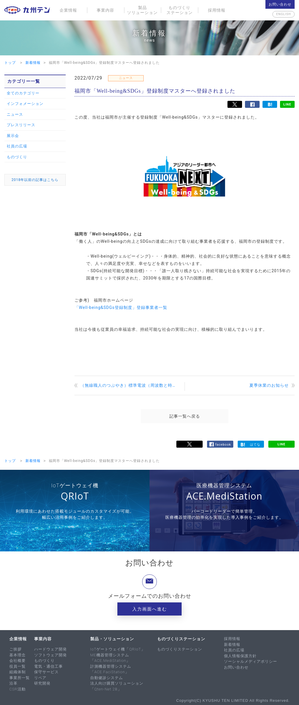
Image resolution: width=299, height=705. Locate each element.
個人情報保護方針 (240, 656)
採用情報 (216, 10)
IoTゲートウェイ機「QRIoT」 (117, 649)
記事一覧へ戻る (184, 416)
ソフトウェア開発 (50, 655)
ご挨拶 (15, 649)
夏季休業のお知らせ (269, 385)
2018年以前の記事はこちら (35, 180)
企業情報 (68, 10)
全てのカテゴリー (23, 93)
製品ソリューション (142, 10)
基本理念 (17, 655)
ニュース (15, 114)
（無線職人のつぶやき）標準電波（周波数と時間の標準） (132, 385)
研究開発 (42, 683)
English (280, 14)
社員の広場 (17, 146)
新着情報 (232, 644)
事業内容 (105, 10)
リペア (40, 678)
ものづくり (17, 157)
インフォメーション (25, 103)
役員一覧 (17, 666)
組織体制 (17, 672)
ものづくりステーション (179, 10)
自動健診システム (106, 678)
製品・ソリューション (112, 639)
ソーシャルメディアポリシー (250, 661)
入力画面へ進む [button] (149, 609)
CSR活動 (17, 689)
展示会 (13, 135)
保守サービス (46, 672)
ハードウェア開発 (50, 649)
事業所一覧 (19, 678)
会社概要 (17, 660)
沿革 (13, 683)
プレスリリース (21, 125)
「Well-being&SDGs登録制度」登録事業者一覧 (120, 307)
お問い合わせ (280, 4)
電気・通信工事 (48, 666)
